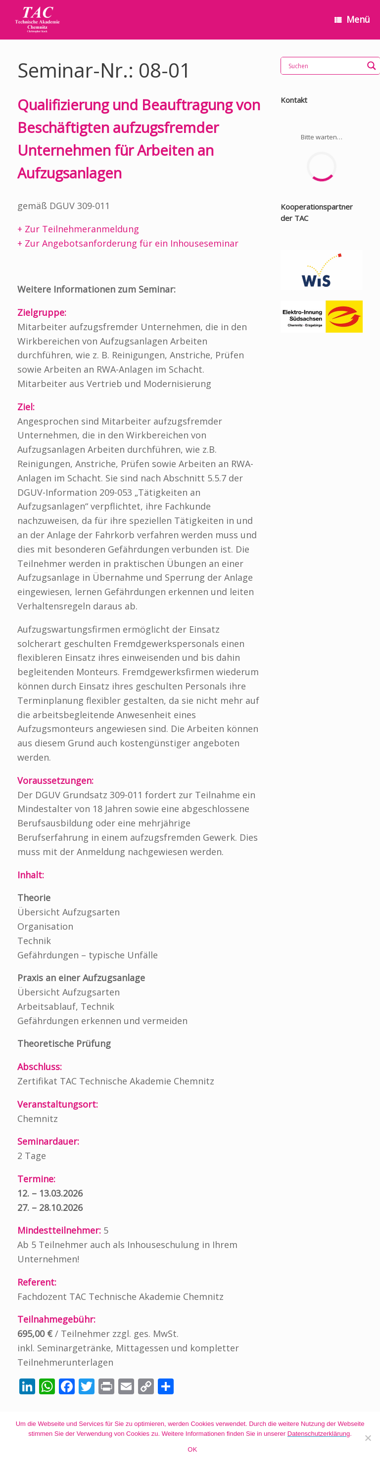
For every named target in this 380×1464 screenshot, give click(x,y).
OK (192, 1449)
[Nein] (368, 1438)
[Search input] (324, 65)
